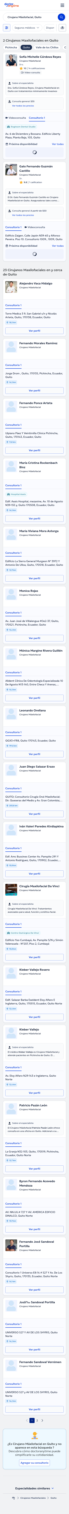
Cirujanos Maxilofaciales (33, 1497)
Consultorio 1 (37, 117)
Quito (26, 47)
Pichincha (11, 47)
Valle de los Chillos (47, 47)
